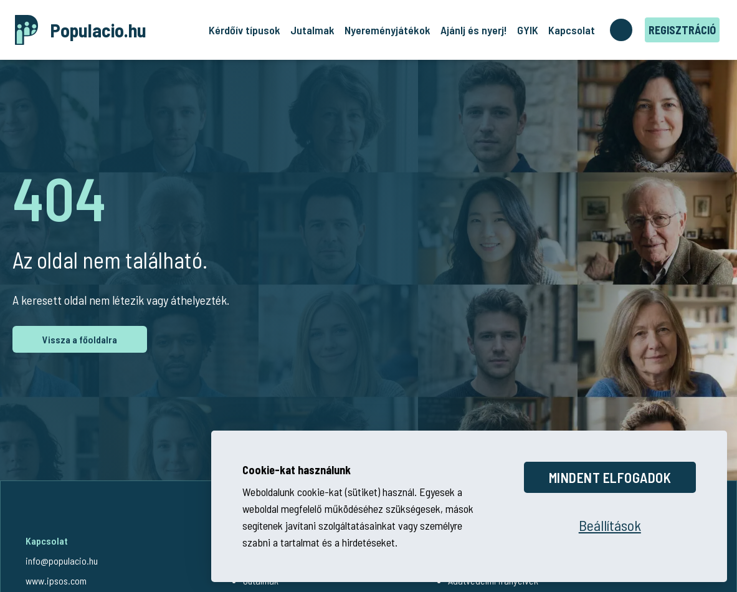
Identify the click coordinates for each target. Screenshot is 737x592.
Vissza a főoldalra (79, 339)
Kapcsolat (571, 30)
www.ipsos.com (56, 580)
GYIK (527, 30)
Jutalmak (312, 30)
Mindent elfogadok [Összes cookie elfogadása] (610, 477)
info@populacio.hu (62, 560)
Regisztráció (682, 30)
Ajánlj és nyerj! (473, 30)
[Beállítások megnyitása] (610, 525)
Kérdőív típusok (244, 30)
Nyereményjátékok (387, 30)
